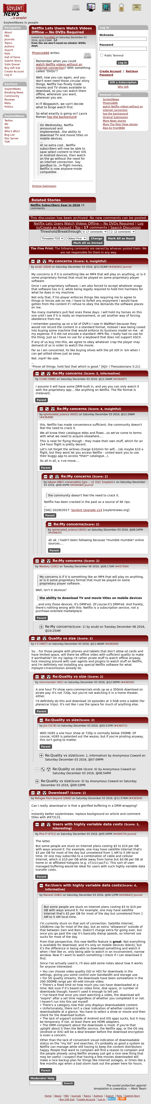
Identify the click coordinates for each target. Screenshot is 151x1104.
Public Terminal (111, 55)
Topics (8, 43)
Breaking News (13, 92)
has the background (115, 113)
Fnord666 (49, 37)
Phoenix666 (110, 103)
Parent (41, 400)
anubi (95, 626)
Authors (9, 46)
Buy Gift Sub (12, 68)
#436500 (112, 643)
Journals (9, 39)
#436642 (126, 895)
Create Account (14, 71)
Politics (8, 106)
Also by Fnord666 (114, 128)
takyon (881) (56, 482)
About (8, 32)
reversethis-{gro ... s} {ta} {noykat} (90, 482)
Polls (7, 53)
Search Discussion (126, 228)
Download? (58, 793)
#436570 (120, 834)
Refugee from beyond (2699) (53, 798)
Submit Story (12, 60)
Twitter (8, 120)
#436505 (127, 682)
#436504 (135, 798)
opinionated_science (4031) (60, 414)
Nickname (106, 35)
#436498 (46, 417)
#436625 (55, 532)
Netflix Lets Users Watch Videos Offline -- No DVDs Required (61, 30)
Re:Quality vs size (69, 677)
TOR (7, 141)
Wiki (7, 127)
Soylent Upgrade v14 (86, 510)
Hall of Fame (12, 57)
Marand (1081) (52, 895)
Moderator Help (42, 1078)
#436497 (120, 379)
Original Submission (115, 117)
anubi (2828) (43, 266)
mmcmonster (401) (51, 682)
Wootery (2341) (49, 566)
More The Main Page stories (120, 124)
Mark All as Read (121, 238)
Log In (8, 74)
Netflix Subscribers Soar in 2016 (55, 205)
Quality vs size (62, 638)
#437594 (122, 566)
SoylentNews (15, 11)
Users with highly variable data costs (88, 824)
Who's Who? (12, 131)
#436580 (77, 485)
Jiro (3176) (50, 725)
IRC (6, 124)
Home (48, 1096)
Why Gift (123, 86)
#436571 (120, 725)
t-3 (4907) (41, 643)
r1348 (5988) (47, 379)
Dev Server (11, 138)
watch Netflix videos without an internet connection (59, 66)
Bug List (9, 134)
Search (8, 50)
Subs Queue (12, 64)
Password (106, 44)
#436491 (115, 266)
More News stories (114, 120)
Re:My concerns (68, 373)
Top (78, 228)
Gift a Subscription (123, 82)
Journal (127, 266)
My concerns (60, 261)
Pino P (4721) (47, 834)
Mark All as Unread (88, 242)
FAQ (6, 35)
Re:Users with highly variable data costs (83, 886)
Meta (7, 103)
